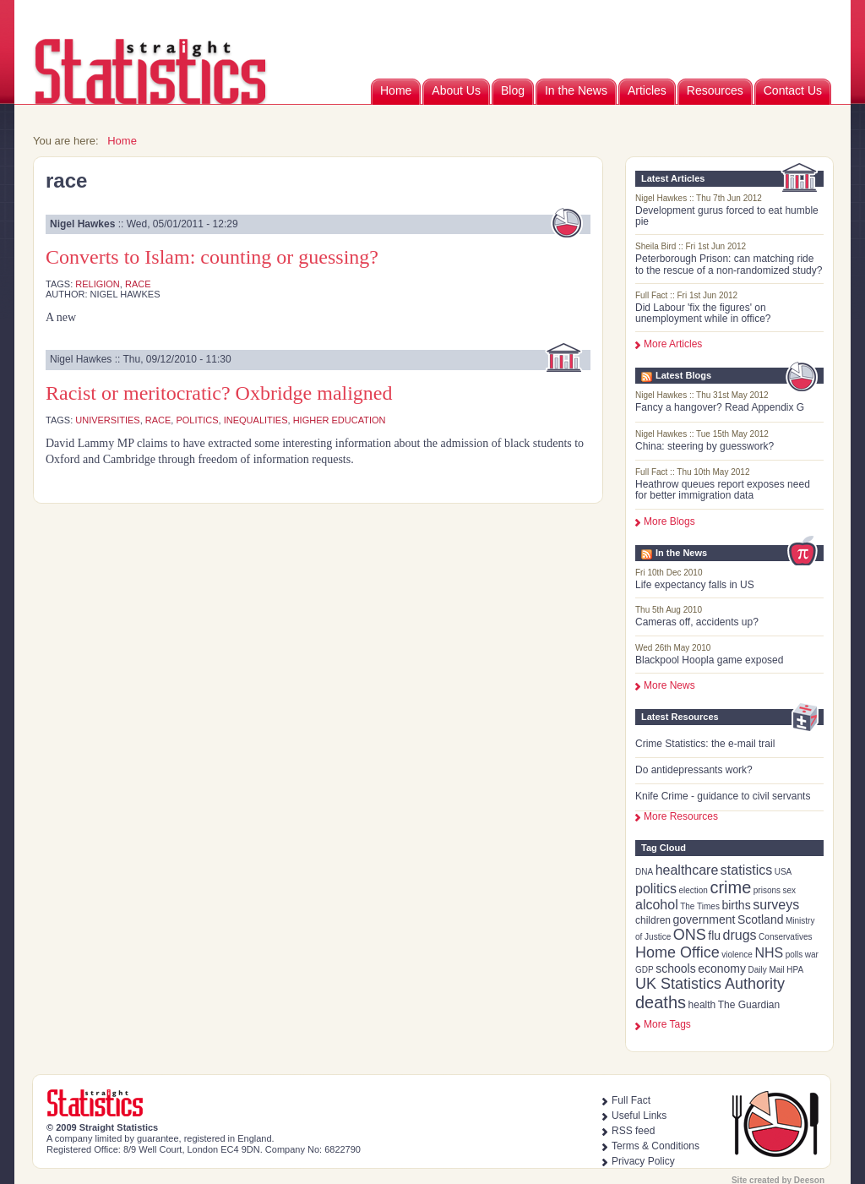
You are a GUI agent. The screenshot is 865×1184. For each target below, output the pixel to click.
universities (107, 420)
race (138, 284)
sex (790, 890)
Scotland (760, 919)
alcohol (656, 905)
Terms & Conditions (655, 1146)
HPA (794, 969)
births (735, 905)
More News (669, 685)
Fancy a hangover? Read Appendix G (719, 407)
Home (395, 90)
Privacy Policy (643, 1161)
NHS (768, 953)
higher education (339, 420)
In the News (576, 90)
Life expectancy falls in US (694, 585)
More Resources (681, 816)
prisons (767, 890)
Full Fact (631, 1100)
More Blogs (669, 521)
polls (794, 954)
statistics (746, 870)
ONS (689, 934)
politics (656, 888)
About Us (456, 90)
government (704, 919)
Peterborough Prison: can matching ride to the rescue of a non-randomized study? (728, 264)
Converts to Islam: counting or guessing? (212, 257)
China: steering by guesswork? (704, 446)
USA (783, 871)
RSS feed (633, 1131)
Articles (647, 90)
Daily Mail (766, 969)
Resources (715, 90)
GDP (644, 969)
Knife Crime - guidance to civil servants (722, 796)
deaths (660, 1002)
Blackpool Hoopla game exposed (709, 660)
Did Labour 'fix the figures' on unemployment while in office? (703, 313)
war (812, 954)
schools (675, 968)
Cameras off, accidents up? (697, 622)
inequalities (256, 420)
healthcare (687, 870)
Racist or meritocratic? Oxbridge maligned (219, 393)
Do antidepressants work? (694, 770)
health (702, 1005)
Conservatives (785, 936)
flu (714, 935)
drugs (740, 935)
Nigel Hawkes (82, 224)
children (653, 920)
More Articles (673, 344)
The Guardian (749, 1005)
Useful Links (639, 1115)
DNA (644, 871)
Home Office (677, 952)
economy (722, 968)
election (692, 890)
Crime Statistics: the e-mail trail (705, 744)
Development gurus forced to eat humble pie (727, 216)
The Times (700, 906)
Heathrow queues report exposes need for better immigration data (722, 489)
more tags (667, 1024)
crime (730, 887)
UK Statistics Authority (710, 983)
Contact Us (793, 90)
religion (97, 284)
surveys (776, 905)
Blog (513, 90)
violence (737, 954)
